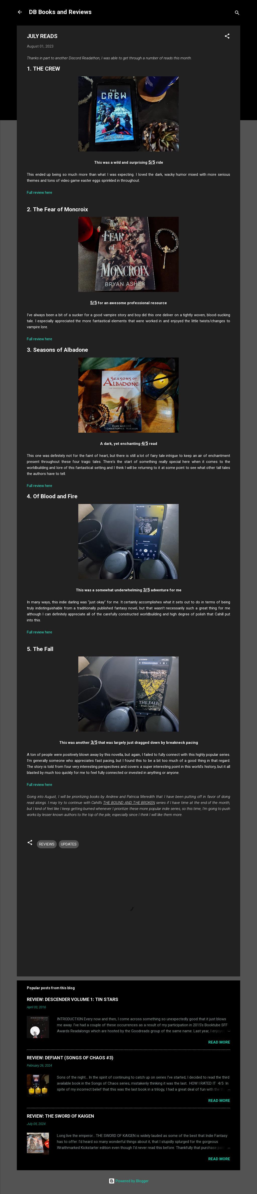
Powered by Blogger (129, 1181)
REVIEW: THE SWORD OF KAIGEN (60, 1116)
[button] (227, 37)
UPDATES (69, 844)
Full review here (39, 192)
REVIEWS (46, 844)
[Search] (237, 13)
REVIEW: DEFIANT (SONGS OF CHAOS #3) (70, 1057)
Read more (219, 1042)
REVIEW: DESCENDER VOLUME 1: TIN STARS (72, 999)
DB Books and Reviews (60, 12)
